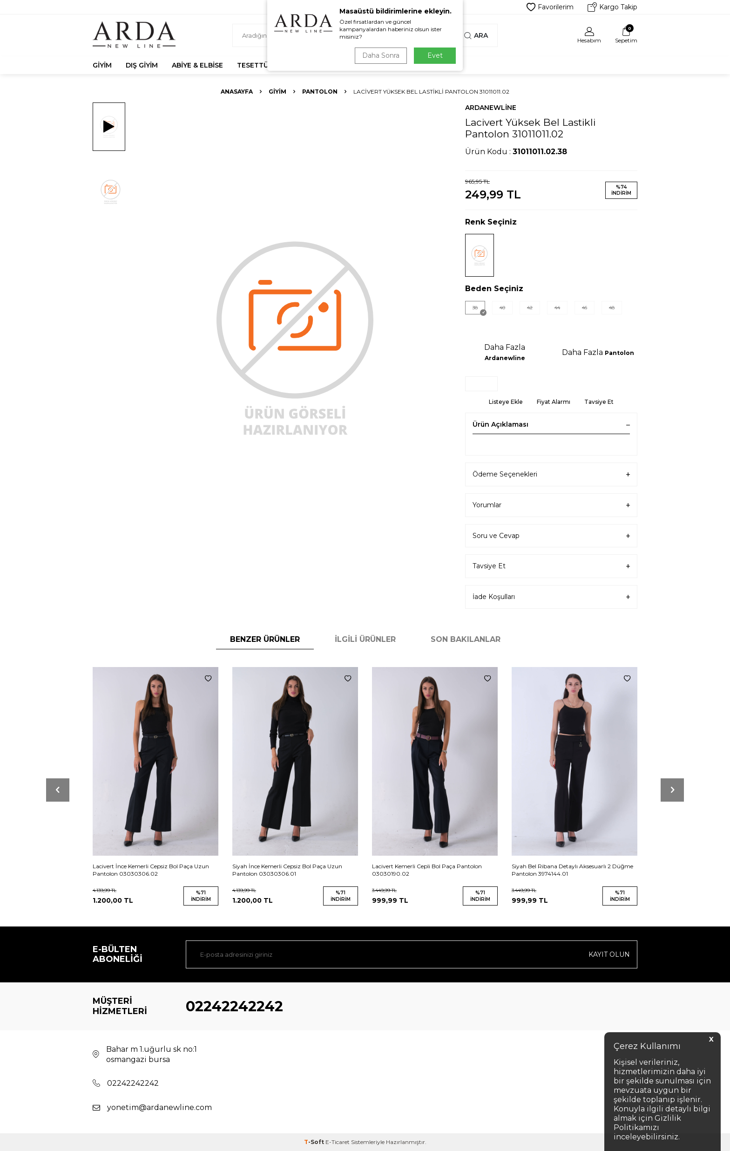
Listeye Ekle (506, 401)
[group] (295, 336)
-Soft (314, 1141)
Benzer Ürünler (265, 639)
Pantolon (320, 91)
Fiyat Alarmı (553, 401)
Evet (435, 55)
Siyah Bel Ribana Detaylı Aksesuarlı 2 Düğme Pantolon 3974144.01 (572, 870)
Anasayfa (237, 91)
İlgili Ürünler (365, 639)
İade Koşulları (551, 597)
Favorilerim (550, 7)
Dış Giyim (142, 65)
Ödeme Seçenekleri (551, 474)
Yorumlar (551, 505)
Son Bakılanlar (465, 639)
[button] (57, 790)
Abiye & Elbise (197, 65)
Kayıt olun (609, 954)
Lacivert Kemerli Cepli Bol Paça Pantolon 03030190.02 (427, 870)
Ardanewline (490, 107)
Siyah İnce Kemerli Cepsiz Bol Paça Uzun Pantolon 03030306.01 (287, 870)
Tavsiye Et (599, 401)
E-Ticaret (337, 1141)
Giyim (102, 65)
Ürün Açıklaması (551, 424)
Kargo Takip (612, 7)
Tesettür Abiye (266, 65)
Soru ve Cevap (551, 535)
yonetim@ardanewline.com (159, 1107)
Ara (476, 35)
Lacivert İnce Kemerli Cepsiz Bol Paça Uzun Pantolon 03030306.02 (151, 870)
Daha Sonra (380, 55)
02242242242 (234, 1006)
